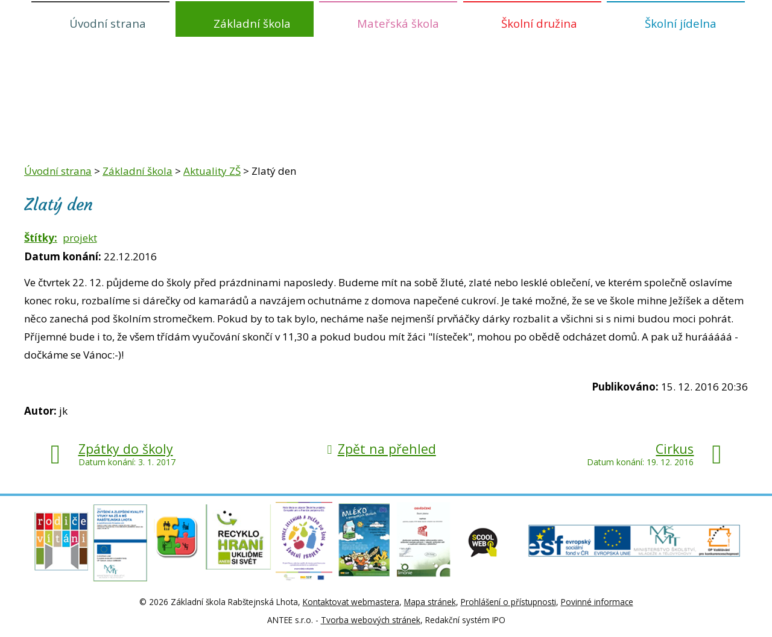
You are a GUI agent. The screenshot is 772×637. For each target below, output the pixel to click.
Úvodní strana (107, 23)
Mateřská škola (398, 23)
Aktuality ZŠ (212, 171)
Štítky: (40, 238)
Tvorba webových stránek (370, 620)
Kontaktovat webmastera (351, 601)
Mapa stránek (430, 601)
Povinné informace (597, 601)
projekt (80, 238)
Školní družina (539, 23)
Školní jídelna (681, 23)
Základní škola (252, 23)
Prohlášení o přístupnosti (508, 601)
